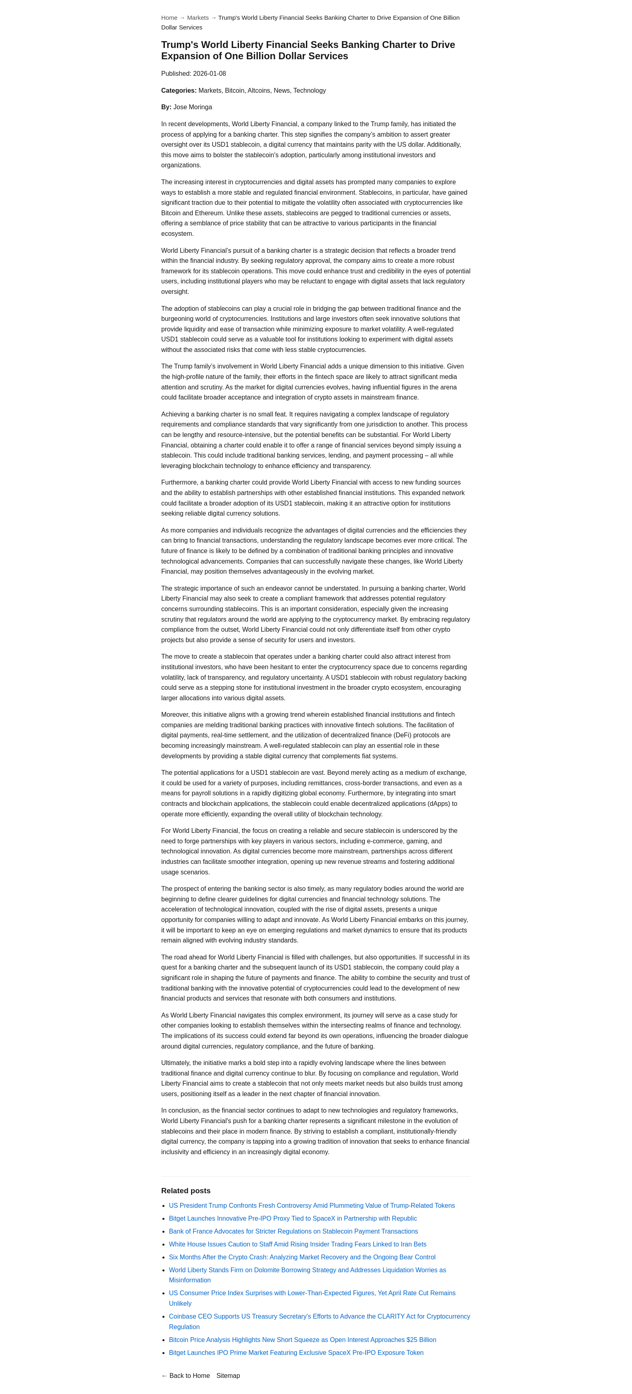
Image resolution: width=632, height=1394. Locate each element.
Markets (198, 17)
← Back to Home (185, 1375)
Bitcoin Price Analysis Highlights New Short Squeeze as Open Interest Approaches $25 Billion (302, 1339)
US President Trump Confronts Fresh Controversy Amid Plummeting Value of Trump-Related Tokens (312, 1205)
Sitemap (228, 1375)
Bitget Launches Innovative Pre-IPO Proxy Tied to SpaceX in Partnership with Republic (293, 1218)
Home (169, 17)
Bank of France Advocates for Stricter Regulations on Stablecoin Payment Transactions (293, 1231)
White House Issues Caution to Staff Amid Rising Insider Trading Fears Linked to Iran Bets (297, 1244)
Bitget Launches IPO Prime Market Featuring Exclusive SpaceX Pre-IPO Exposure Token (296, 1352)
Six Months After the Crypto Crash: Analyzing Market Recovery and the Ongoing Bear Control (302, 1257)
